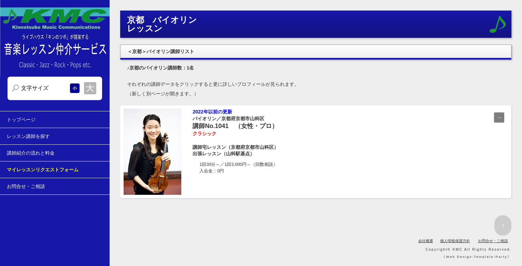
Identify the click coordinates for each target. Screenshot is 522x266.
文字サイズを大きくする (90, 88)
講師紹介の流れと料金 (31, 153)
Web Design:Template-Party (476, 257)
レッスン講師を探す (28, 136)
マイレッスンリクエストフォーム (43, 169)
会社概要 (425, 241)
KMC (458, 249)
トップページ (21, 119)
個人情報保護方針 (455, 241)
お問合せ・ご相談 (26, 186)
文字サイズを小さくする (75, 88)
